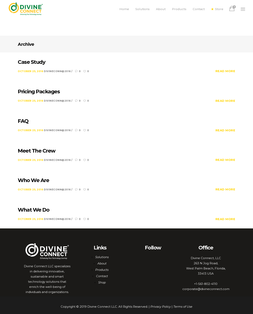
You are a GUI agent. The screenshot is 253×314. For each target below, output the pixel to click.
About (102, 263)
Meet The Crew (36, 151)
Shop (102, 282)
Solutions (102, 257)
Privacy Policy (160, 306)
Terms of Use (182, 306)
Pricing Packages (39, 91)
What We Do (33, 210)
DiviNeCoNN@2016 (57, 71)
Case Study (31, 62)
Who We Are (33, 180)
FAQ (23, 121)
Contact (102, 276)
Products (102, 270)
